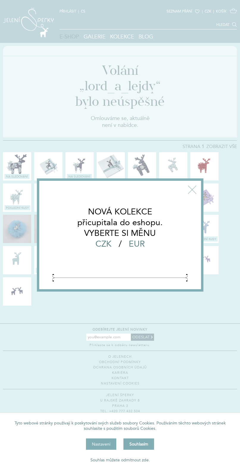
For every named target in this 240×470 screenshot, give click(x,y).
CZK (103, 243)
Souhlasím (138, 444)
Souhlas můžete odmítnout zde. (120, 460)
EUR (137, 243)
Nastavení (101, 444)
